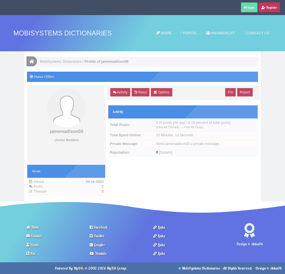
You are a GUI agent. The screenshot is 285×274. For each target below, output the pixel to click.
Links (159, 227)
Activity (120, 92)
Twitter (97, 236)
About (140, 92)
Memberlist (220, 33)
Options (161, 92)
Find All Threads (168, 127)
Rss (30, 253)
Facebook (98, 227)
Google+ (97, 245)
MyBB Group (116, 268)
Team (32, 245)
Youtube (98, 253)
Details (165, 152)
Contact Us (256, 33)
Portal (189, 33)
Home (164, 33)
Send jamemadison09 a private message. (188, 144)
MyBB (78, 268)
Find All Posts (193, 127)
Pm (230, 92)
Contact (34, 236)
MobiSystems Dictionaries (62, 33)
